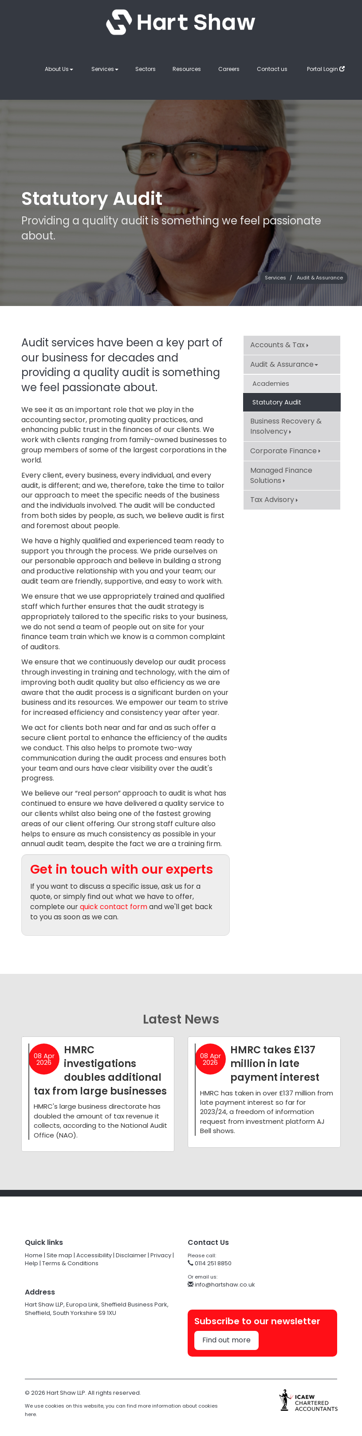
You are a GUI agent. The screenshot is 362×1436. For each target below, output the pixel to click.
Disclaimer (131, 1255)
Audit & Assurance (320, 277)
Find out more (226, 1340)
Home (34, 1255)
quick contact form (113, 907)
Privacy (160, 1255)
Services (104, 69)
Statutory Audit (276, 402)
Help (31, 1263)
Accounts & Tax (279, 345)
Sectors (145, 69)
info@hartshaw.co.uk (221, 1284)
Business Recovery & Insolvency (286, 426)
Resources (187, 69)
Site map (59, 1255)
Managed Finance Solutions (281, 475)
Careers (229, 69)
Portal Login (326, 69)
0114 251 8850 (210, 1263)
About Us (59, 69)
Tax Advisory (274, 499)
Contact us (272, 69)
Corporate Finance (285, 451)
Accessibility (94, 1255)
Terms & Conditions (70, 1263)
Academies (270, 383)
